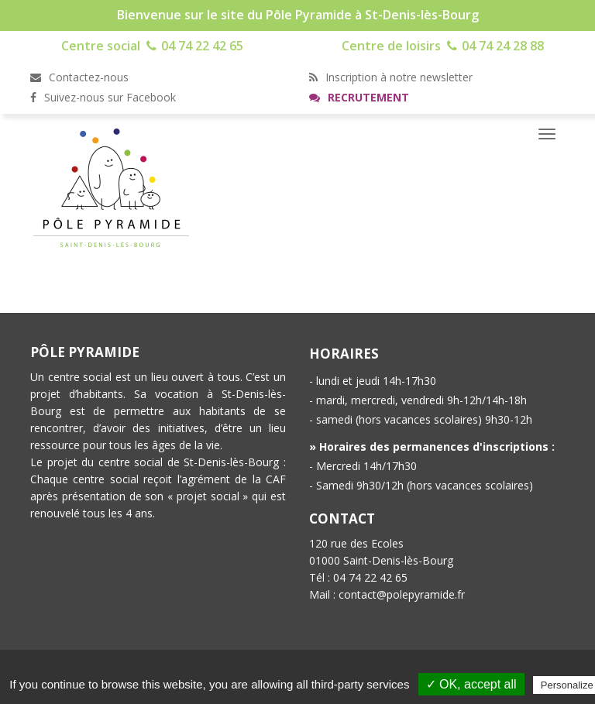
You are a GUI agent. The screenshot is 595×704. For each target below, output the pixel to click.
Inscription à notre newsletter (391, 77)
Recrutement (359, 97)
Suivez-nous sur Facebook (103, 97)
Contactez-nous (79, 77)
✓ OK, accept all (471, 684)
